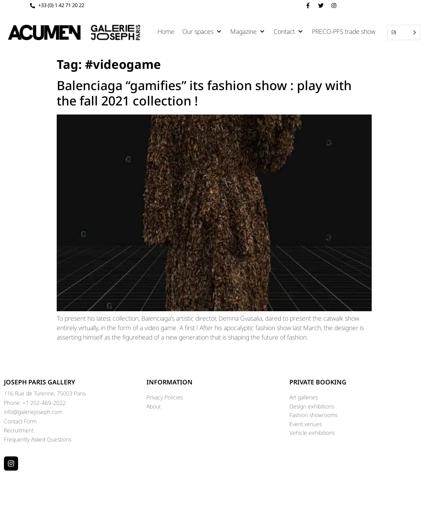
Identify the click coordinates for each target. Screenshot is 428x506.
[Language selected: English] (403, 32)
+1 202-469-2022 (44, 402)
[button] (202, 31)
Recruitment (18, 430)
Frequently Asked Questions (37, 439)
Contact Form (20, 421)
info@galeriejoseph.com (33, 412)
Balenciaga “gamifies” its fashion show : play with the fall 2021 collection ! (204, 93)
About (153, 406)
